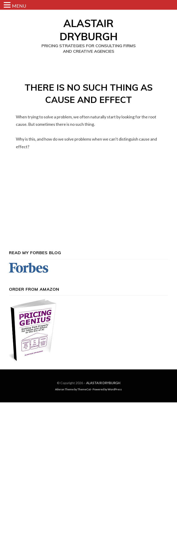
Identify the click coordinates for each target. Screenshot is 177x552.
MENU (19, 6)
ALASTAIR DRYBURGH (103, 383)
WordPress (115, 389)
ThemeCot (84, 389)
